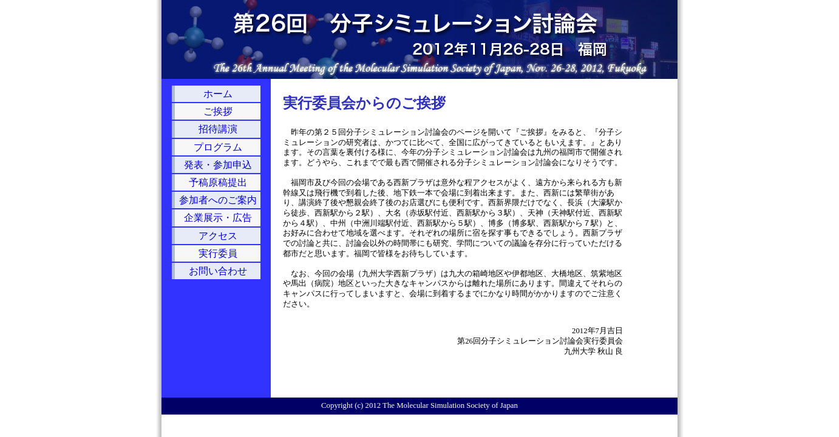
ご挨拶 (218, 111)
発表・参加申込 (218, 165)
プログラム (218, 147)
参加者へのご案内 (218, 200)
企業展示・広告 (218, 217)
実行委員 (218, 253)
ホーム (218, 94)
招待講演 (218, 129)
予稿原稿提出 (218, 182)
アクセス (218, 236)
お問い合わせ (218, 271)
